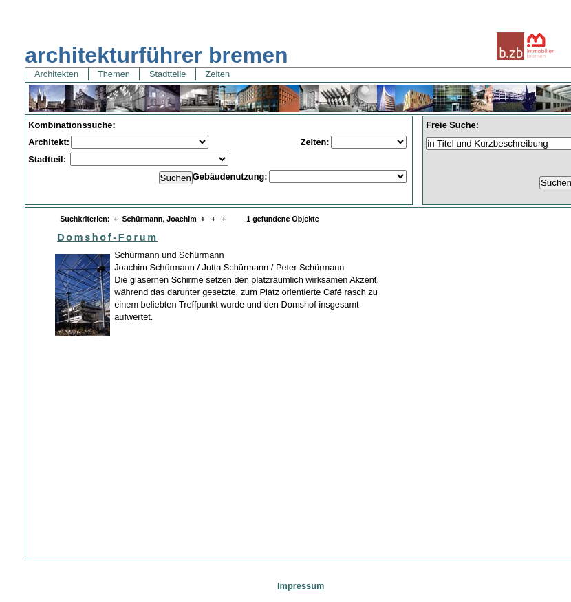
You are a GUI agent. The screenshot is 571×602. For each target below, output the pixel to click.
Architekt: (48, 142)
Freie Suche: (452, 125)
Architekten (56, 74)
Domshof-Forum (107, 237)
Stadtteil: (48, 159)
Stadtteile (167, 74)
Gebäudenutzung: (230, 176)
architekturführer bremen (156, 55)
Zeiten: (315, 142)
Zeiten (218, 74)
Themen (114, 74)
